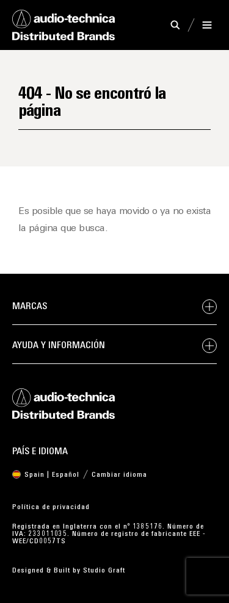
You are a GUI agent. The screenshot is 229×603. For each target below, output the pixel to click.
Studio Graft (104, 570)
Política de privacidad (51, 507)
